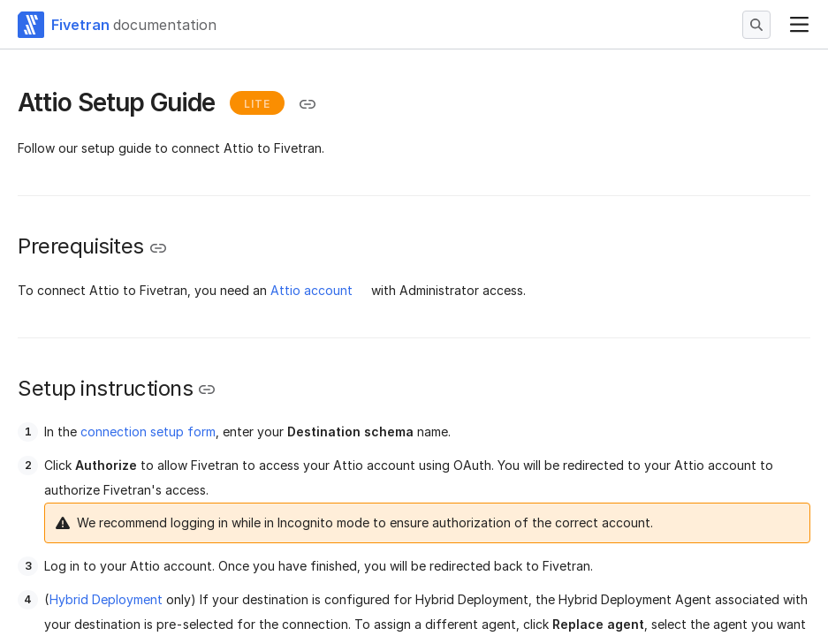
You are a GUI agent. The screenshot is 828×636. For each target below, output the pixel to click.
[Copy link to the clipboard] (307, 104)
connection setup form (148, 431)
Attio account (311, 290)
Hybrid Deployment (106, 599)
